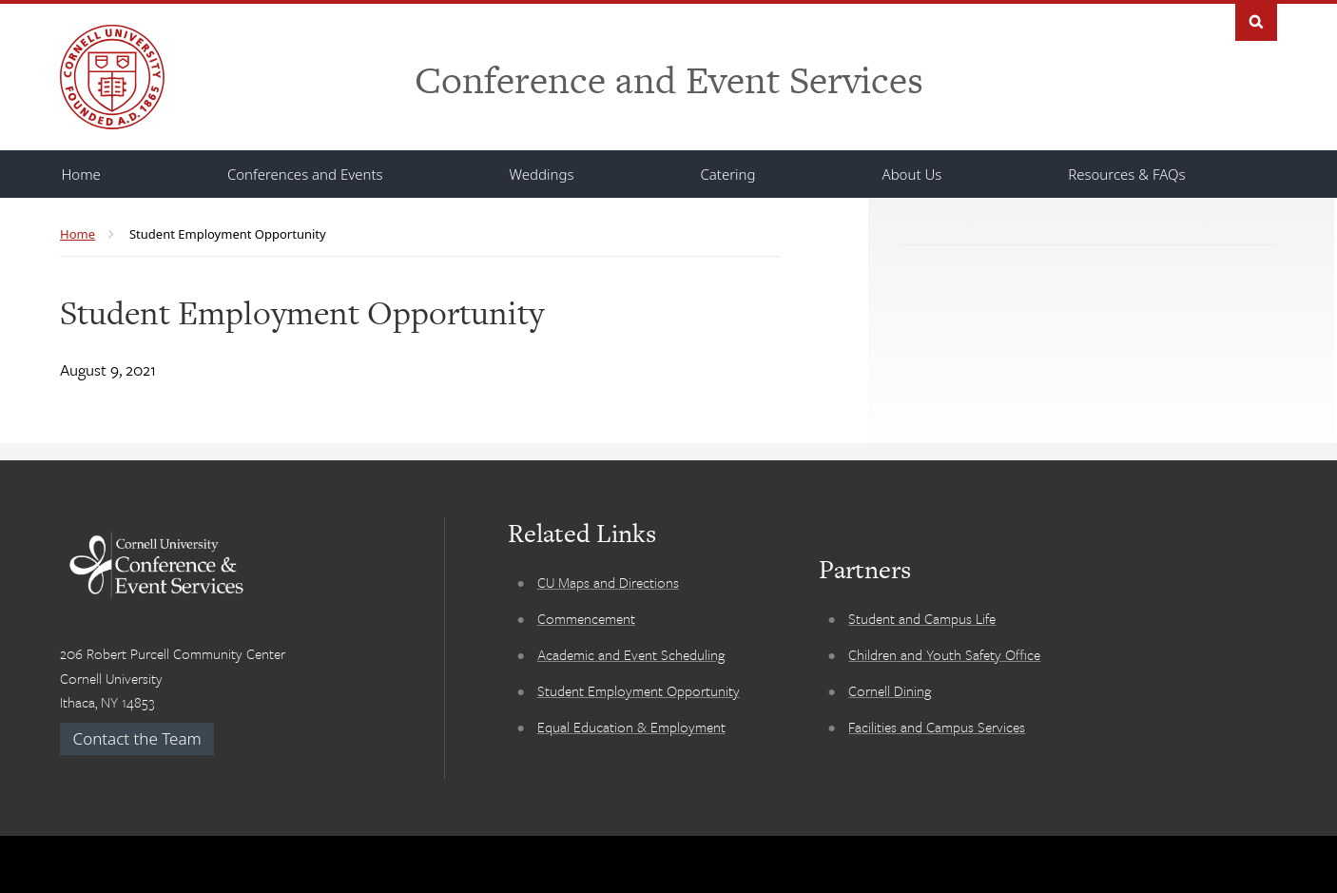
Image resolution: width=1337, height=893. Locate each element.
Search (1256, 20)
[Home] (81, 174)
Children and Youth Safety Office (944, 654)
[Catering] (727, 174)
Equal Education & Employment (631, 726)
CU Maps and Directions (608, 582)
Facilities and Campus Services (936, 726)
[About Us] (912, 174)
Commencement (586, 618)
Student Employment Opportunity (638, 690)
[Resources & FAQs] (1126, 174)
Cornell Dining (889, 690)
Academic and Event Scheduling (631, 654)
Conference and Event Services (669, 80)
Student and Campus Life (922, 618)
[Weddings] (542, 174)
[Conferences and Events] (305, 174)
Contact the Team (137, 738)
